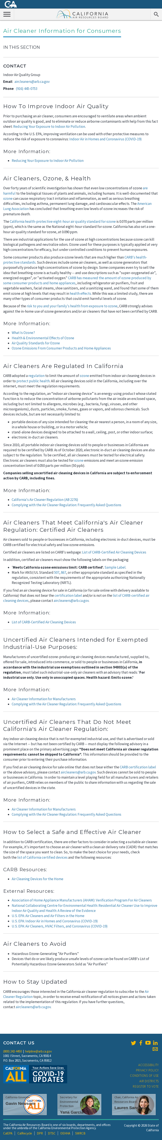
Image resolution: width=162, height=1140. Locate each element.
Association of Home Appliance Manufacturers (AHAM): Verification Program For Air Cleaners (82, 900)
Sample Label (115, 567)
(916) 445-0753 (26, 88)
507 (56, 572)
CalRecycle (24, 1133)
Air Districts (149, 1081)
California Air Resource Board (82, 14)
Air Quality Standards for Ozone (36, 343)
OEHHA (65, 1133)
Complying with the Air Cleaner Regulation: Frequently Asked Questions (66, 505)
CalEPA (7, 1133)
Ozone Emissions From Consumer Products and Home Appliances (61, 348)
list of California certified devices (42, 857)
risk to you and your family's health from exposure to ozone (72, 306)
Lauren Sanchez (130, 1107)
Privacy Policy (147, 1070)
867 (63, 572)
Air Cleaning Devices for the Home (37, 879)
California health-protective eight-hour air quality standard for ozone (63, 221)
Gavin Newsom (20, 1103)
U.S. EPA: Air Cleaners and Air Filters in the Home (48, 915)
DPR (40, 1133)
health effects (80, 293)
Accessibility (148, 1065)
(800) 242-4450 (12, 1051)
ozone (8, 198)
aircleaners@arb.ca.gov (32, 81)
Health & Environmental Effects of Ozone (43, 338)
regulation (36, 375)
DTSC (51, 1133)
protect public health (33, 381)
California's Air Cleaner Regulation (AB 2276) (45, 499)
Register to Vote (146, 1086)
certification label (68, 595)
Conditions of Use (144, 1076)
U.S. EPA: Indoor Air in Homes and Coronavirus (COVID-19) (55, 921)
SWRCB (80, 1133)
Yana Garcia (71, 1112)
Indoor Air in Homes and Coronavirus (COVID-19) (105, 139)
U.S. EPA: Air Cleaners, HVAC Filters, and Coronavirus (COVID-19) (60, 926)
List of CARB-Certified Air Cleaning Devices (114, 552)
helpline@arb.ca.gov (38, 1051)
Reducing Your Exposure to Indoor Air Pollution (49, 126)
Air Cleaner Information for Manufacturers (44, 699)
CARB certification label (138, 767)
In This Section (21, 47)
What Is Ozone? (23, 332)
